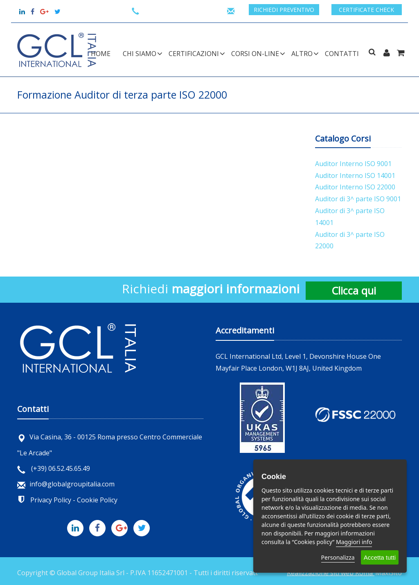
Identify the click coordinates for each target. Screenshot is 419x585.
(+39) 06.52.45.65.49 (53, 468)
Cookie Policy (97, 499)
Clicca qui (353, 290)
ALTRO (302, 53)
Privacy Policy (50, 499)
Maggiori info (354, 542)
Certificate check (366, 10)
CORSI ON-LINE (255, 53)
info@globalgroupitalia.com (66, 483)
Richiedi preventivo (284, 10)
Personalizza (338, 557)
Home (100, 53)
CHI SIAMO (139, 53)
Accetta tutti (380, 557)
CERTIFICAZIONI (194, 53)
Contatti (342, 53)
